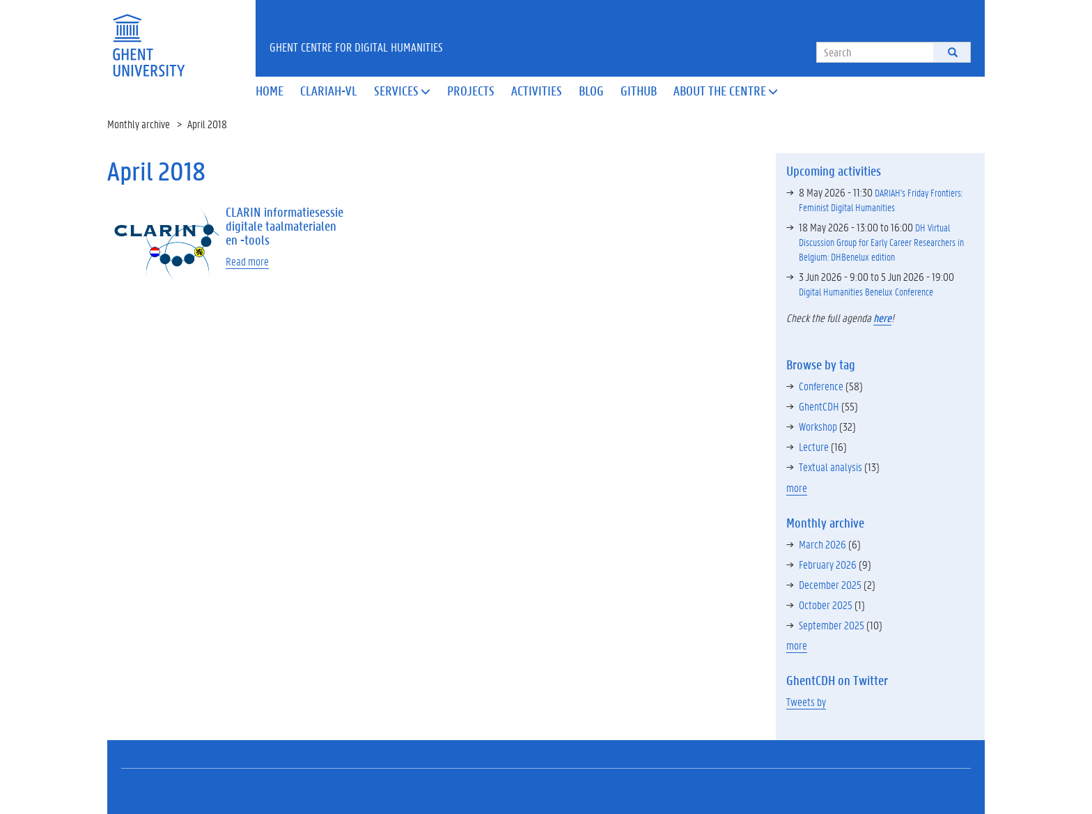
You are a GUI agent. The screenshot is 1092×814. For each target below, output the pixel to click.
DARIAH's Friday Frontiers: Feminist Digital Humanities (880, 199)
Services (402, 90)
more (796, 487)
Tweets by (806, 701)
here (882, 317)
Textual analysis (830, 466)
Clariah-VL (328, 90)
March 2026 (822, 544)
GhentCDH (819, 406)
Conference (821, 385)
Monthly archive (138, 123)
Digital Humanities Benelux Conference (866, 291)
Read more (247, 261)
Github (639, 90)
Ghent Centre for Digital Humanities (356, 46)
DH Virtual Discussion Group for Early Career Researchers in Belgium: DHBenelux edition (881, 241)
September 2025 (831, 624)
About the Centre (725, 90)
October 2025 (825, 604)
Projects (470, 90)
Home (269, 90)
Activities (536, 90)
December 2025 (830, 584)
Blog (591, 90)
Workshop (818, 426)
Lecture (814, 446)
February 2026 (828, 564)
